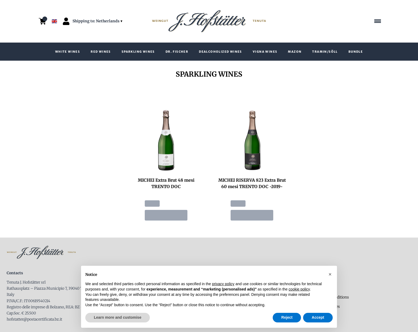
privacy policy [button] (223, 284)
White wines (67, 51)
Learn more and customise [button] (117, 317)
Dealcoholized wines (220, 51)
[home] (209, 21)
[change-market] (98, 21)
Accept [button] (318, 317)
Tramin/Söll (324, 51)
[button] (330, 274)
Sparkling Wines (138, 51)
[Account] (66, 21)
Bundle (355, 51)
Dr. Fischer (177, 51)
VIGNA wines (265, 51)
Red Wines (101, 51)
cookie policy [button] (299, 289)
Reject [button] (286, 317)
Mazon (295, 51)
